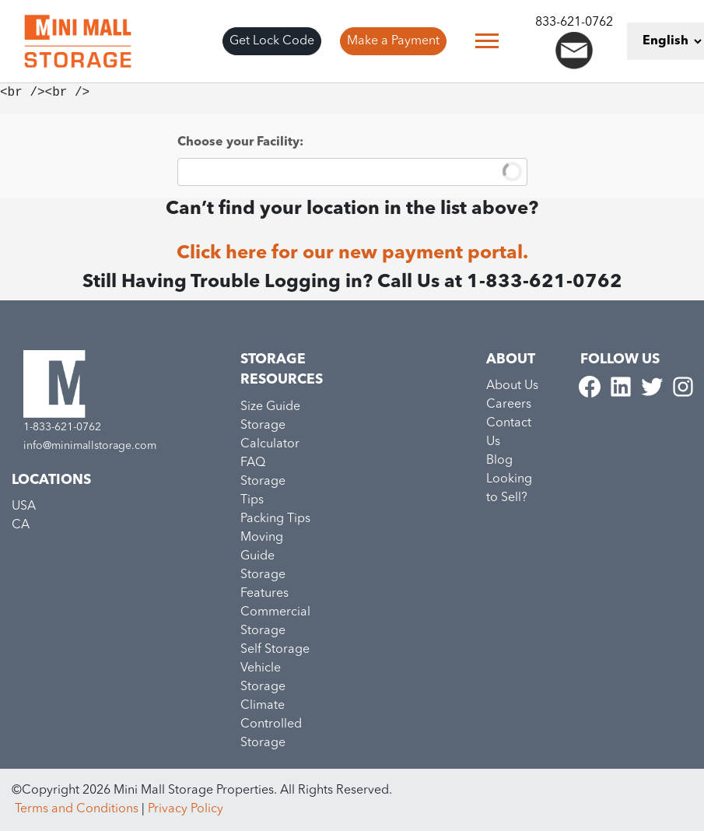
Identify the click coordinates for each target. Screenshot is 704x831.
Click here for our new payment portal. (352, 253)
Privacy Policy (185, 809)
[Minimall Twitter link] (653, 386)
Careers (508, 404)
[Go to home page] (78, 41)
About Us (512, 386)
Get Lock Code (271, 41)
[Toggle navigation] (487, 41)
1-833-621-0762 (62, 427)
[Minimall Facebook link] (591, 386)
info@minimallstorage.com (89, 445)
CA (21, 525)
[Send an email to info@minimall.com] (574, 50)
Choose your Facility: (240, 142)
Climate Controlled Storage (271, 724)
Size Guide (270, 407)
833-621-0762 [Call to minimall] (574, 22)
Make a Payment (393, 41)
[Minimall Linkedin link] (622, 386)
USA (24, 506)
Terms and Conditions (76, 809)
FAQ (252, 463)
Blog (499, 460)
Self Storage (275, 649)
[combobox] (352, 172)
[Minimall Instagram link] (683, 386)
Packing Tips (275, 519)
